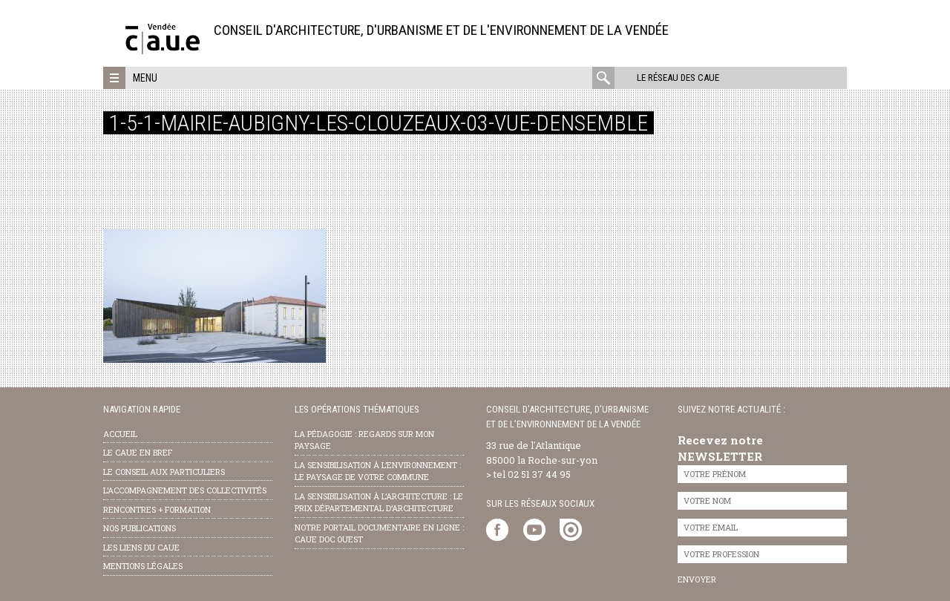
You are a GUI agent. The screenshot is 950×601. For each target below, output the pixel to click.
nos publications (139, 527)
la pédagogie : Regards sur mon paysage (364, 440)
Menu (145, 78)
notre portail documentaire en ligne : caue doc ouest (379, 533)
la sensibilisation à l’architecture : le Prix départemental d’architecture (379, 502)
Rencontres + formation (157, 509)
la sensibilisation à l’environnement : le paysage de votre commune (378, 471)
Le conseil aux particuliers (164, 471)
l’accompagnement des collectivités (184, 490)
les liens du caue (141, 547)
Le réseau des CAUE (678, 77)
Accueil (120, 433)
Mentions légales (143, 565)
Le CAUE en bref (137, 452)
